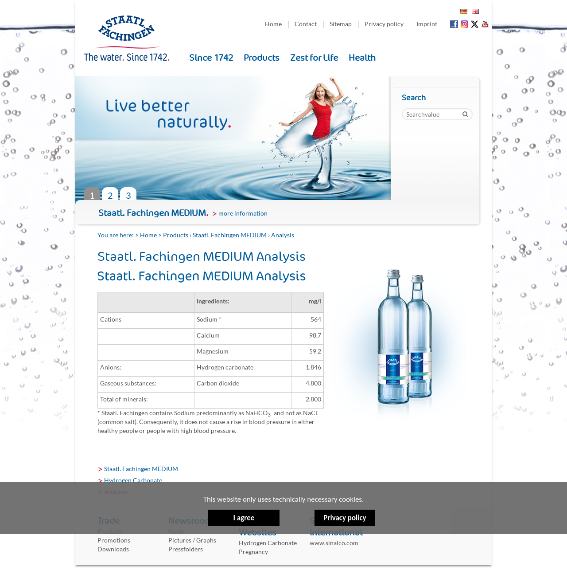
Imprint (426, 24)
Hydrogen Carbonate (133, 480)
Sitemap (341, 24)
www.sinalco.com (334, 542)
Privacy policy (344, 488)
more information (243, 213)
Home (273, 24)
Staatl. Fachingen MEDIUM (230, 235)
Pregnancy (253, 551)
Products (175, 235)
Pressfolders (185, 549)
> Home (146, 235)
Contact (306, 24)
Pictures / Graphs (192, 540)
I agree (243, 518)
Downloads (113, 549)
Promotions (113, 540)
